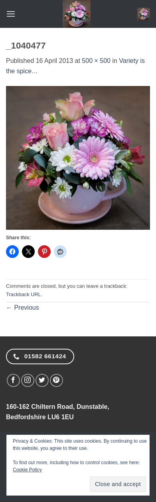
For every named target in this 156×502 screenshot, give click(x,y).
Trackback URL (23, 294)
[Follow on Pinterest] (56, 380)
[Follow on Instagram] (27, 380)
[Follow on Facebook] (13, 380)
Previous (22, 307)
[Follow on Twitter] (42, 380)
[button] (11, 13)
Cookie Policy (27, 470)
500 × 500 (96, 60)
